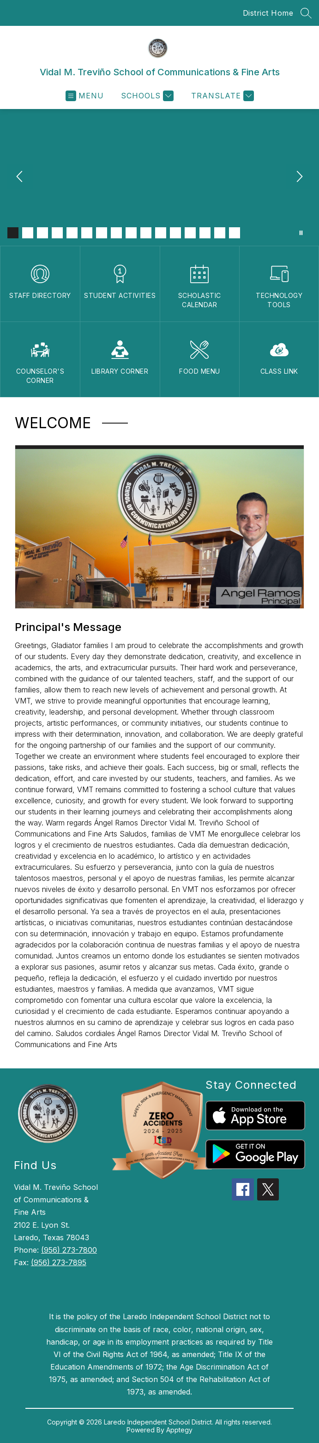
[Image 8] (116, 232)
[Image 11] (160, 232)
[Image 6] (86, 232)
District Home (268, 13)
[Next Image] (299, 177)
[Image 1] (12, 232)
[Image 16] (234, 232)
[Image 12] (175, 232)
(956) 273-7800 (69, 1250)
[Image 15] (219, 232)
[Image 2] (27, 232)
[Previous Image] (20, 177)
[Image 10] (145, 232)
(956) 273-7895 (58, 1262)
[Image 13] (190, 232)
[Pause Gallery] (301, 232)
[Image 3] (42, 232)
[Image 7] (101, 232)
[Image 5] (72, 232)
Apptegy (179, 1430)
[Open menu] (85, 96)
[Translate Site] (221, 96)
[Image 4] (57, 232)
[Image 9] (131, 232)
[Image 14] (205, 232)
